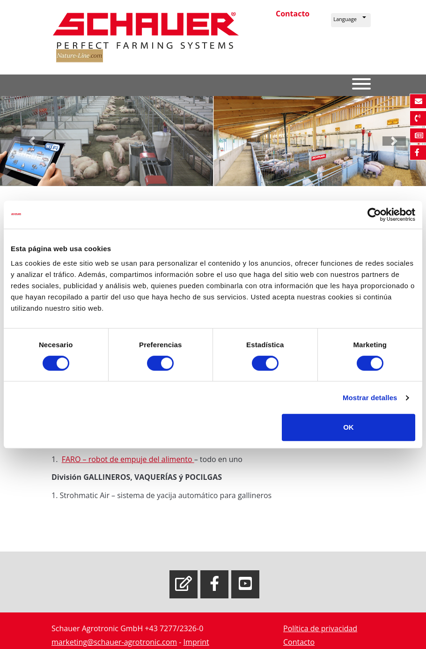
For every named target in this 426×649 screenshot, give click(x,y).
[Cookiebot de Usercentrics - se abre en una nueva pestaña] (374, 215)
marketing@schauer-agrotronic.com (114, 642)
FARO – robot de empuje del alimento (128, 459)
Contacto (292, 13)
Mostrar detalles (370, 398)
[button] (351, 20)
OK (348, 427)
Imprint (196, 642)
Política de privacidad (320, 628)
